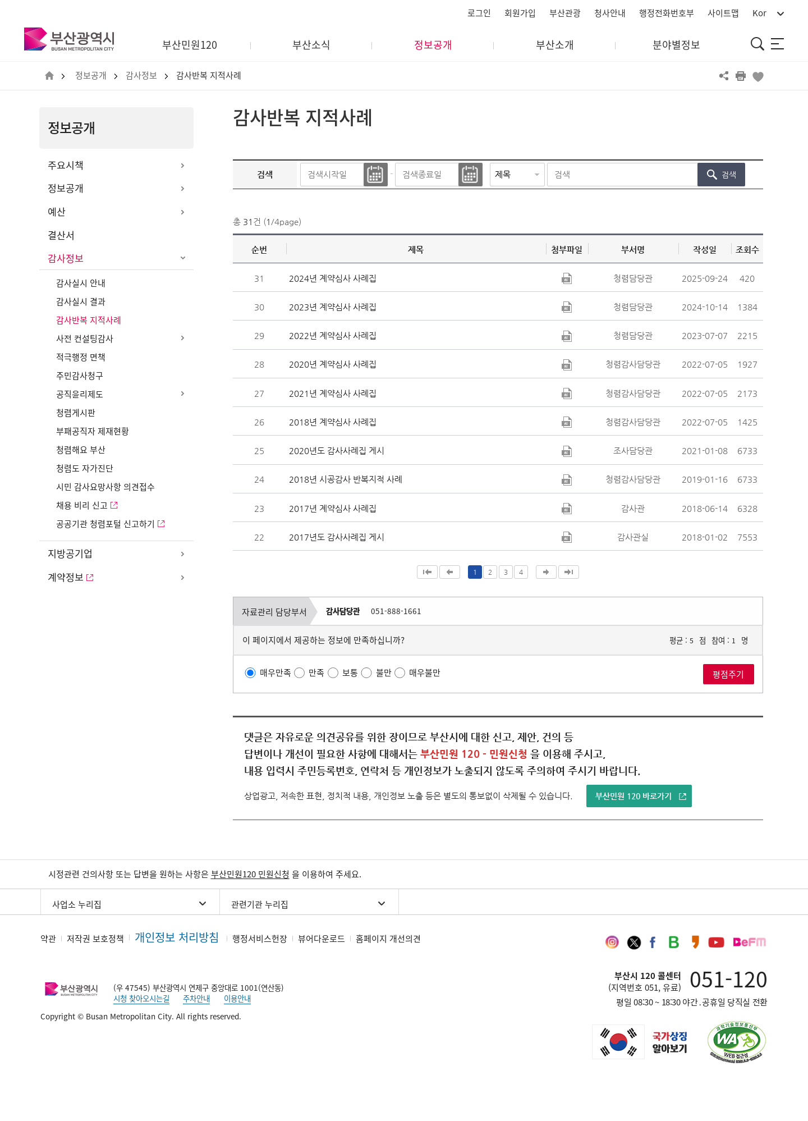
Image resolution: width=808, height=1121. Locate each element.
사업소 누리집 (77, 904)
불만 (384, 672)
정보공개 (91, 75)
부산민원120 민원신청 (250, 874)
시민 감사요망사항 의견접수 (105, 487)
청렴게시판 (75, 412)
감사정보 (141, 75)
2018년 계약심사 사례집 (333, 422)
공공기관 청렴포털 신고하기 (105, 524)
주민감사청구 (79, 375)
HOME (49, 76)
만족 (316, 672)
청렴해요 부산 (80, 449)
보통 (350, 672)
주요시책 (66, 165)
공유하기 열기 (723, 75)
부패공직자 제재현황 (92, 431)
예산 (57, 211)
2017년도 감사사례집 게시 (336, 537)
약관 (48, 938)
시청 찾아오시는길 (141, 998)
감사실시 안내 (80, 283)
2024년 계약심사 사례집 (333, 278)
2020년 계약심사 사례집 (333, 364)
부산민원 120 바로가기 (633, 795)
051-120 (729, 978)
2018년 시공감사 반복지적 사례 (345, 479)
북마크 (757, 75)
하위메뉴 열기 (182, 165)
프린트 (740, 75)
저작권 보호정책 (95, 938)
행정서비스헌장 (259, 938)
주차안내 (196, 998)
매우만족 (275, 672)
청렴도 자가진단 (84, 468)
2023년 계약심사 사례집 (333, 307)
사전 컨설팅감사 (84, 338)
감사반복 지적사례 (208, 75)
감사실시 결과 (80, 301)
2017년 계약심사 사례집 (333, 508)
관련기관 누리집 (259, 904)
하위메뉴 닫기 (182, 258)
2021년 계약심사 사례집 (333, 393)
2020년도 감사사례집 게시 (336, 450)
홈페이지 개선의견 (388, 938)
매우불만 (424, 672)
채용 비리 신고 (82, 505)
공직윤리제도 (79, 394)
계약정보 (66, 577)
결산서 (61, 235)
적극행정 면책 (80, 357)
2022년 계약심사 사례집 (333, 335)
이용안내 (237, 998)
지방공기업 (70, 553)
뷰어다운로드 (321, 938)
